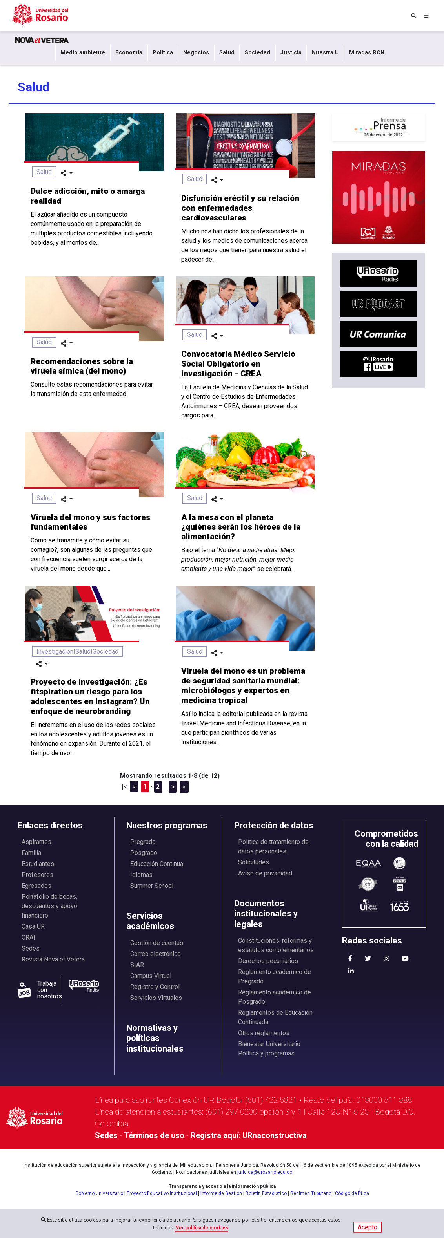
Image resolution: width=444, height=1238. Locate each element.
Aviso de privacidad (265, 873)
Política (163, 52)
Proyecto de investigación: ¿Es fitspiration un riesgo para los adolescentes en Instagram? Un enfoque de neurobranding (90, 696)
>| (184, 787)
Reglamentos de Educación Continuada (275, 1017)
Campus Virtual (150, 976)
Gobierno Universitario (99, 1193)
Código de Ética (352, 1193)
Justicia (291, 52)
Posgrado (143, 853)
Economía (128, 52)
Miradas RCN (366, 52)
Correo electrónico (155, 954)
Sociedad (257, 52)
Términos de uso (154, 1135)
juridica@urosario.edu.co (264, 1172)
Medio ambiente (82, 52)
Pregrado (143, 842)
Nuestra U (325, 52)
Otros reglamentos (263, 1033)
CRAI (28, 937)
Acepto (367, 1227)
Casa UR (33, 926)
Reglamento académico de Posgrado (274, 997)
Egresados (36, 885)
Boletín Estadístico (266, 1193)
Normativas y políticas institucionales (155, 1038)
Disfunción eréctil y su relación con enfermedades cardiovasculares (240, 207)
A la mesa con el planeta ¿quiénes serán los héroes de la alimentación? (240, 527)
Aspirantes (36, 842)
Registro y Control (155, 986)
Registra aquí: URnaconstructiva (249, 1135)
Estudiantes (38, 864)
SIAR (137, 965)
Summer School (151, 885)
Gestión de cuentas (156, 943)
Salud (227, 52)
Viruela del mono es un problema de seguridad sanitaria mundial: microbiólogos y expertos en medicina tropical (243, 685)
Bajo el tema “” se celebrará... (238, 559)
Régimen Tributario (310, 1193)
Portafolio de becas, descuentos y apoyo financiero (49, 906)
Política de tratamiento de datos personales (273, 846)
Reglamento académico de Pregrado (274, 976)
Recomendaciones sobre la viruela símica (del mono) (82, 366)
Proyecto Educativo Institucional (162, 1193)
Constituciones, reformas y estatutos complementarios (276, 945)
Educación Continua (156, 864)
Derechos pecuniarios (268, 961)
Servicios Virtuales (156, 997)
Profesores (37, 874)
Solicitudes (253, 862)
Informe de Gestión (221, 1193)
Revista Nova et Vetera (53, 959)
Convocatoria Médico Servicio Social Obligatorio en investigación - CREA (238, 363)
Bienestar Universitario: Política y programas (270, 1048)
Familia (31, 853)
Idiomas (141, 874)
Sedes (31, 948)
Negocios (196, 52)
